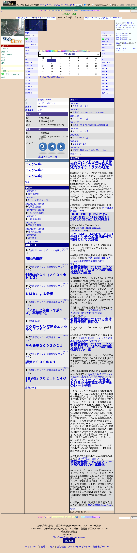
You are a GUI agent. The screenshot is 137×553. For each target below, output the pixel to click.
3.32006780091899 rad (52, 77)
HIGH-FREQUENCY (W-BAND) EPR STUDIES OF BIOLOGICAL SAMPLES (90, 216)
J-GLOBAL (55, 10)
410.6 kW (51, 18)
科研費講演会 (34, 231)
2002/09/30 (30, 235)
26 (87, 69)
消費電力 (39, 18)
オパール (44, 107)
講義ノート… (32, 387)
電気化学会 (33, 194)
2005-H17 (105, 78)
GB (82, 10)
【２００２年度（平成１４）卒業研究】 (44, 311)
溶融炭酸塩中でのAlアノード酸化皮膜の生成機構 (91, 463)
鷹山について (96, 10)
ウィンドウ (88, 10)
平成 (117, 39)
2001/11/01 (74, 116)
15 (52, 66)
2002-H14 (105, 69)
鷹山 (40, 156)
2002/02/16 (74, 147)
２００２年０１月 (80, 138)
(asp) (3, 77)
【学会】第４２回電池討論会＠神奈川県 (90, 125)
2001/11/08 (74, 122)
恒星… (28, 182)
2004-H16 (105, 75)
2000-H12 (28, 93)
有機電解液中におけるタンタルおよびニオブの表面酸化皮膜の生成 (91, 269)
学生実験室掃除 (36, 213)
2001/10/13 (74, 110)
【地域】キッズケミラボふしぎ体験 (88, 112)
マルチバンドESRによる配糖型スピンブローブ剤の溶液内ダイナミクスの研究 (91, 164)
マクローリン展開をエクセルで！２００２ (46, 328)
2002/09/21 (30, 197)
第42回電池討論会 (87, 458)
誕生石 (28, 107)
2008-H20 (105, 87)
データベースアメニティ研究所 (56, 5)
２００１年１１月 (80, 119)
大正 (117, 35)
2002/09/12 (30, 191)
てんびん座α (34, 164)
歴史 (121, 29)
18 (78, 66)
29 (52, 71)
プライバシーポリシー (79, 546)
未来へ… (105, 93)
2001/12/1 (65, 265)
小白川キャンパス (25, 18)
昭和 (117, 37)
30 (43, 61)
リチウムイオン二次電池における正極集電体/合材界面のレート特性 (91, 382)
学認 (76, 10)
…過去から (29, 69)
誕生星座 (29, 110)
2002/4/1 (66, 300)
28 (43, 71)
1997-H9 (28, 84)
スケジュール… (33, 241)
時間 (3, 57)
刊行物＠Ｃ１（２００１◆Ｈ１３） (45, 276)
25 (78, 69)
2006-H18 (105, 81)
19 (87, 66)
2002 (75, 51)
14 (43, 66)
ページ (129, 27)
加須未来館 (33, 258)
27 (96, 69)
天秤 (40, 110)
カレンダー (5, 46)
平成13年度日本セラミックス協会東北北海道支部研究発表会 (91, 261)
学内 (88, 5)
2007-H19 (105, 84)
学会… (73, 509)
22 (52, 69)
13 (96, 63)
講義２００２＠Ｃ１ (40, 362)
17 (69, 66)
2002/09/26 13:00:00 (34, 210)
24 (69, 69)
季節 (128, 23)
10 (54, 51)
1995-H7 (28, 78)
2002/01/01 (74, 135)
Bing (66, 10)
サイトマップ (47, 10)
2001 (59, 51)
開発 (114, 5)
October (48, 100)
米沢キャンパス (92, 18)
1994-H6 (28, 75)
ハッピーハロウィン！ (48, 103)
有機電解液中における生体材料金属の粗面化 (91, 320)
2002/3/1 (66, 284)
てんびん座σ (33, 170)
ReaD (59, 10)
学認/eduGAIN (101, 5)
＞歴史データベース (10, 74)
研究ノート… (76, 154)
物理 (3, 60)
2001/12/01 (74, 129)
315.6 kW (117, 18)
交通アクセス (47, 546)
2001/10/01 (69, 14)
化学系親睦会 (34, 206)
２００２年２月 (79, 144)
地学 (3, 63)
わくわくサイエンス (38, 200)
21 (43, 69)
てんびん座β (33, 176)
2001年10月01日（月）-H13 (70, 17)
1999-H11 (28, 90)
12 (57, 51)
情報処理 (34, 321)
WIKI (73, 10)
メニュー (40, 10)
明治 (117, 33)
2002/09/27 (30, 216)
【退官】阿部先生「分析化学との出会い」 (91, 150)
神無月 (41, 100)
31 (69, 71)
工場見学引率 (34, 219)
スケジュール (6, 55)
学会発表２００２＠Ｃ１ (44, 346)
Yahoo (62, 10)
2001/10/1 (65, 248)
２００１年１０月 (80, 106)
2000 (44, 51)
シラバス (4, 49)
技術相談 (61, 546)
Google (69, 10)
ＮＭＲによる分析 (39, 294)
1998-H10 (28, 87)
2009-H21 (105, 90)
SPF (84, 10)
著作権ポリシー (101, 546)
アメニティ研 (50, 156)
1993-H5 (28, 72)
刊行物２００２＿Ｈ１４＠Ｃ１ (45, 380)
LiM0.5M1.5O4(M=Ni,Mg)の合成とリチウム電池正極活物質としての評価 (91, 236)
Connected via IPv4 (126, 5)
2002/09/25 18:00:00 (34, 204)
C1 (79, 10)
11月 (98, 55)
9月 (40, 55)
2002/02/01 (74, 141)
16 (61, 66)
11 (56, 51)
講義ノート (5, 52)
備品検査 (32, 238)
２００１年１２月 (80, 131)
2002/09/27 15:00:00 (34, 229)
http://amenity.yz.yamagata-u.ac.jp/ (69, 537)
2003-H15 (105, 72)
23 (61, 69)
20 (96, 66)
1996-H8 (28, 81)
